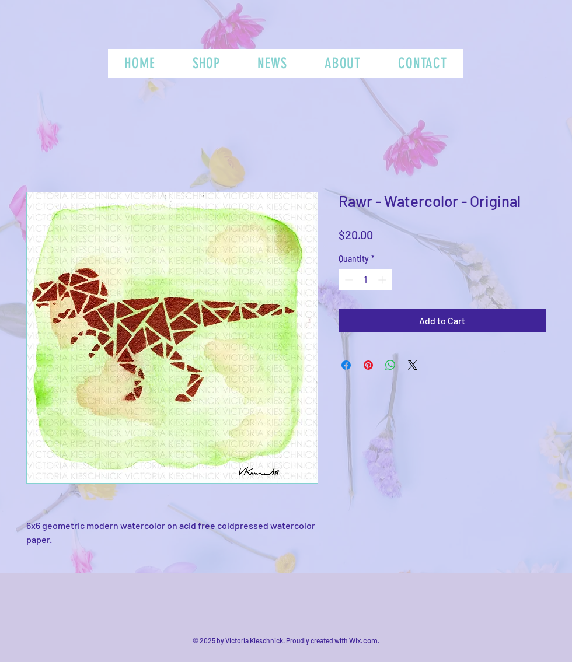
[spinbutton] (365, 279)
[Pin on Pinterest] (368, 365)
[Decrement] (347, 279)
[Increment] (383, 279)
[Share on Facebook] (346, 365)
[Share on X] (413, 365)
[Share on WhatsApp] (390, 365)
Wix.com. (364, 640)
